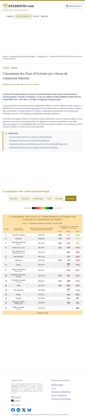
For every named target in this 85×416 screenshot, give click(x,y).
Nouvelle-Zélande (9, 97)
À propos (17, 397)
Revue (44, 16)
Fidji (34, 99)
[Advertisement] (42, 38)
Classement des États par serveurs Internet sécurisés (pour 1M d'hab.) (33, 147)
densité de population (10, 124)
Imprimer (14, 68)
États (36, 16)
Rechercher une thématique (61, 399)
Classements (23, 16)
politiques (27, 113)
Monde (13, 198)
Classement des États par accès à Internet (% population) (29, 140)
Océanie (7, 106)
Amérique (38, 198)
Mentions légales (57, 385)
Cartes (10, 16)
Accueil (5, 56)
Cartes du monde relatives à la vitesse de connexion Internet (30, 137)
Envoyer (6, 68)
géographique (36, 108)
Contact (17, 401)
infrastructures (73, 111)
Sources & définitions (59, 395)
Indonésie (31, 97)
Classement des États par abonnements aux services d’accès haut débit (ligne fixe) (38, 144)
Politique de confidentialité (61, 392)
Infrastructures (42, 56)
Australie (21, 97)
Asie (49, 198)
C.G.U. (53, 388)
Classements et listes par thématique (22, 56)
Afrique (25, 198)
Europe (59, 198)
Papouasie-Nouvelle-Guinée (50, 99)
